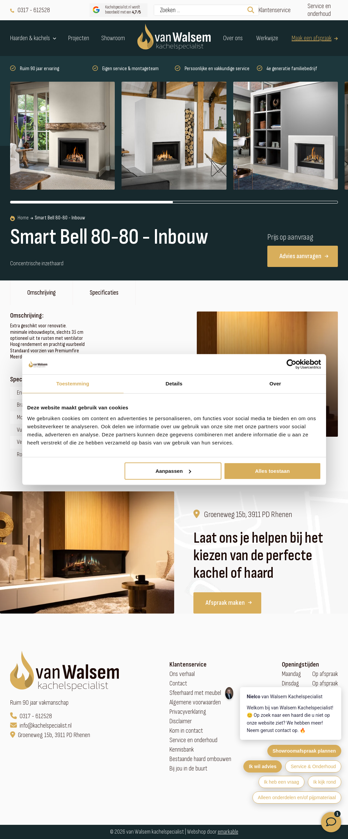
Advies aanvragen (303, 256)
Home (19, 218)
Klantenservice (275, 10)
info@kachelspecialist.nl (41, 726)
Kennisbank (181, 750)
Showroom (113, 38)
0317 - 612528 (30, 10)
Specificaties (104, 293)
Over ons (233, 38)
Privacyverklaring (187, 712)
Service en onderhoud (319, 10)
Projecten (78, 38)
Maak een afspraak (315, 38)
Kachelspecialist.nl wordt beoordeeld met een (116, 10)
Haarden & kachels (33, 38)
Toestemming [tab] (72, 383)
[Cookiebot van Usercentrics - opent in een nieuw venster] (291, 364)
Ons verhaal (182, 674)
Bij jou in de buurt (188, 769)
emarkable (228, 831)
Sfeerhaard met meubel (195, 693)
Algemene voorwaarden (195, 702)
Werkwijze (267, 38)
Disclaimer (180, 721)
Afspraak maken (229, 603)
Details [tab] (174, 383)
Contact (178, 683)
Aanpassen (173, 471)
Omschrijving (41, 293)
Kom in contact (186, 731)
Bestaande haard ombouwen (200, 759)
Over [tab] (275, 383)
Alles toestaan (272, 471)
